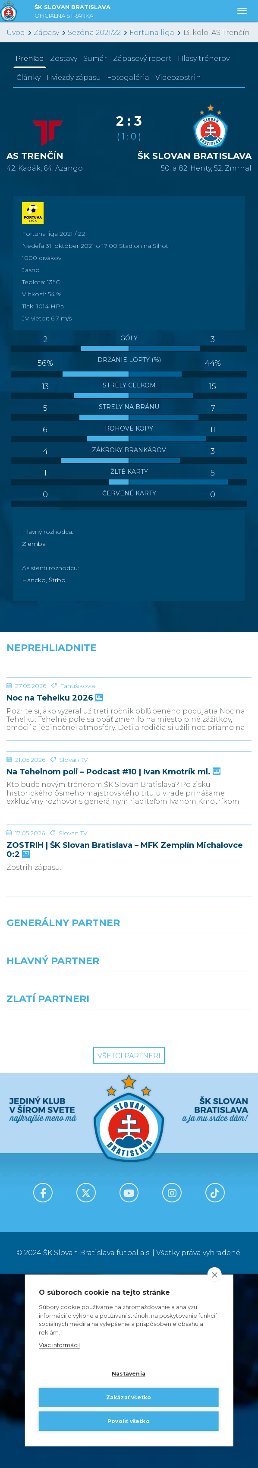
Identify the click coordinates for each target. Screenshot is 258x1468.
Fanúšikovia (77, 751)
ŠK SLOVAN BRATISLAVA (72, 12)
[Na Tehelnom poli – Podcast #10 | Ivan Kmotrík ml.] (129, 848)
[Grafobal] (64, 1181)
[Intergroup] (64, 1219)
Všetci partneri (129, 1250)
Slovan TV (73, 889)
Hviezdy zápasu (74, 77)
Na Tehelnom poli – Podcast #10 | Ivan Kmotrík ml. (112, 901)
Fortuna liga (151, 33)
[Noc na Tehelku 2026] (129, 710)
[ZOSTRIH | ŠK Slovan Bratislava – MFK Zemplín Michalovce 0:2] (129, 987)
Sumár (95, 58)
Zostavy (63, 58)
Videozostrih (178, 77)
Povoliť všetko (128, 1421)
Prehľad (30, 58)
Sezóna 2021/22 (94, 33)
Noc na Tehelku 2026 (53, 762)
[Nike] (129, 1143)
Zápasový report (142, 58)
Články (28, 77)
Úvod (15, 33)
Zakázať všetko (128, 1397)
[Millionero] (193, 1181)
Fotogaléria (128, 77)
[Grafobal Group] (193, 1219)
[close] (214, 1274)
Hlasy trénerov (204, 58)
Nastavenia (128, 1373)
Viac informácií (59, 1344)
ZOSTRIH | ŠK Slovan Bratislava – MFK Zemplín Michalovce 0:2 (124, 1044)
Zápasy (46, 33)
